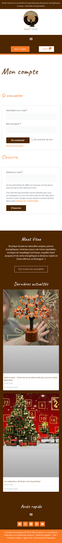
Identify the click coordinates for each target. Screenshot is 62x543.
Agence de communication (34, 538)
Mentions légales (43, 535)
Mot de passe (18, 123)
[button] (31, 38)
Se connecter (18, 140)
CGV (54, 535)
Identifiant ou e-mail (22, 110)
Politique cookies (14, 538)
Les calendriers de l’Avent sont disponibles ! (22, 481)
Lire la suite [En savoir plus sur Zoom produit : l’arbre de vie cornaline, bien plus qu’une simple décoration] (8, 383)
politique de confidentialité (27, 201)
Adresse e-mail (19, 172)
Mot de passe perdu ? (15, 146)
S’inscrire (16, 208)
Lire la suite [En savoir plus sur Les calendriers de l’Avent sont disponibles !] (8, 485)
